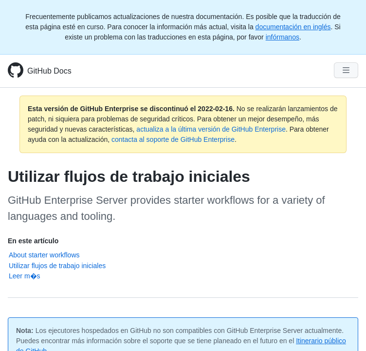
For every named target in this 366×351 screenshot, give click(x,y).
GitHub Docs (49, 71)
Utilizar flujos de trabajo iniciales (57, 266)
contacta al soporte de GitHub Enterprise (173, 139)
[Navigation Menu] (346, 70)
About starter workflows (44, 255)
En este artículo (33, 241)
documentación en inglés (293, 27)
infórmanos (282, 37)
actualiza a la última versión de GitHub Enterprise (211, 129)
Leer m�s (24, 276)
